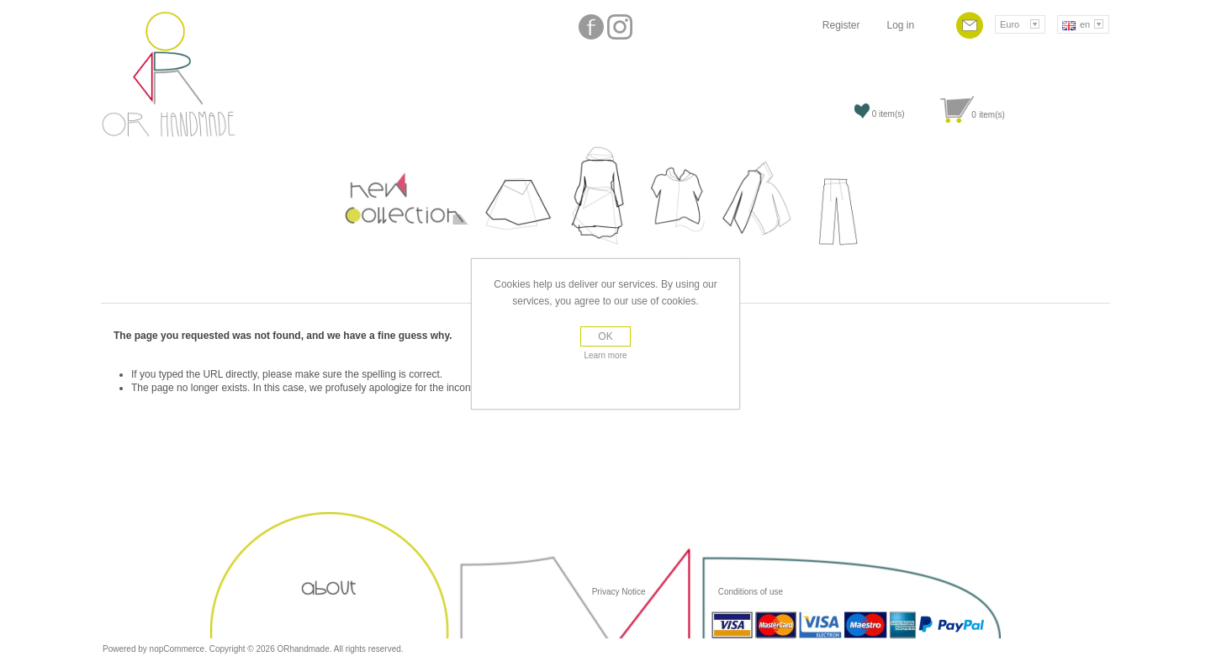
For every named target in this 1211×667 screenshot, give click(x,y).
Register (841, 25)
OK (605, 336)
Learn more (605, 355)
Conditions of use (749, 591)
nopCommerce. (179, 649)
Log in (900, 25)
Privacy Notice (619, 591)
